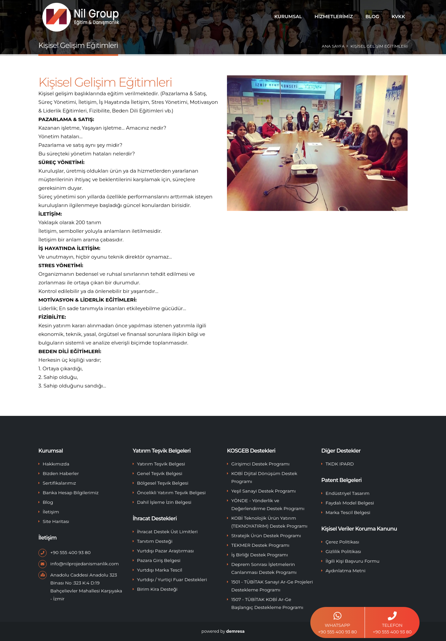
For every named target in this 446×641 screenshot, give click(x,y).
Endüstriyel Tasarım (348, 493)
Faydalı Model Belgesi (350, 502)
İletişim (51, 511)
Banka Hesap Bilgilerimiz (71, 492)
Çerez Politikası (342, 541)
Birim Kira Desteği (157, 589)
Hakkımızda (56, 463)
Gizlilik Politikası (343, 551)
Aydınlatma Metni (346, 570)
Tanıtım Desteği (154, 541)
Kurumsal (288, 17)
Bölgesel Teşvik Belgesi (162, 483)
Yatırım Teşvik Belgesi (161, 463)
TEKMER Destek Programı (260, 545)
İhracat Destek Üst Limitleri (167, 531)
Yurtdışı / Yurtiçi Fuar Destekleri (172, 579)
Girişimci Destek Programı (260, 463)
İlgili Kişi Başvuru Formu (352, 561)
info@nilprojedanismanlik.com (84, 563)
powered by (223, 631)
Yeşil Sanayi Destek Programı (263, 491)
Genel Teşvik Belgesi (159, 473)
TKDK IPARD (340, 463)
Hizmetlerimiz (334, 17)
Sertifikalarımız (59, 483)
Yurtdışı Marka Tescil (159, 570)
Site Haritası (56, 521)
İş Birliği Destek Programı (259, 554)
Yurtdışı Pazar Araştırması (165, 550)
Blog (48, 502)
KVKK (398, 17)
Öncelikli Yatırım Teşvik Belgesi (171, 492)
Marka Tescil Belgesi (348, 512)
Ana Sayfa (333, 46)
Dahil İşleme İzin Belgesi (164, 502)
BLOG (372, 17)
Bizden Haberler (61, 473)
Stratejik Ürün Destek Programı (266, 535)
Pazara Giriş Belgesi (158, 560)
